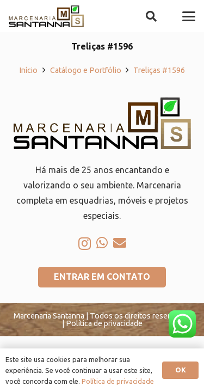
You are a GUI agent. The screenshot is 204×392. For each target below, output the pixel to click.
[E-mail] (119, 242)
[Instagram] (84, 243)
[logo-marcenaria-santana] (46, 16)
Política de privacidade (118, 381)
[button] (151, 16)
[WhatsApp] (102, 242)
